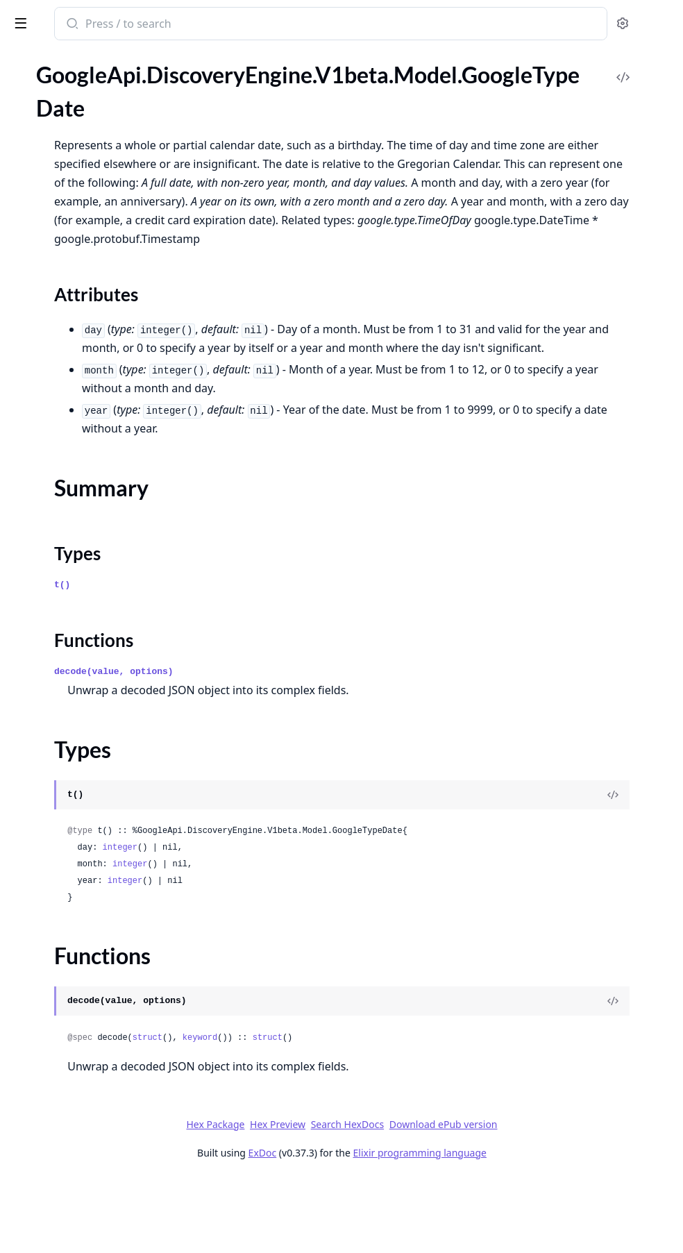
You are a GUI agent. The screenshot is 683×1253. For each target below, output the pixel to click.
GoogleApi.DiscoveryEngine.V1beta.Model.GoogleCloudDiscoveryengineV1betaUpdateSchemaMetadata (98, 827)
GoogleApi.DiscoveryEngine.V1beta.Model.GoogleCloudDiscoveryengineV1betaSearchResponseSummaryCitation (98, 209)
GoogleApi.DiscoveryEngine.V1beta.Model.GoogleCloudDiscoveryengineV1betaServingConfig (98, 340)
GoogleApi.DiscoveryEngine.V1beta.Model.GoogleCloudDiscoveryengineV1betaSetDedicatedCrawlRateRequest (98, 453)
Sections (44, 1114)
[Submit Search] (267, 25)
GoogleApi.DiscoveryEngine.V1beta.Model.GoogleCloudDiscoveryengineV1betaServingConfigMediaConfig (98, 378)
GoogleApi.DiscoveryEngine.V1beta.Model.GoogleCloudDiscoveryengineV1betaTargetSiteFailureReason (98, 621)
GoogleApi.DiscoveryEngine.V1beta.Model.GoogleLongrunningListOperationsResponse (98, 940)
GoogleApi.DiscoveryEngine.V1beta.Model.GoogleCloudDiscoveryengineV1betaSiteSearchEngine (98, 509)
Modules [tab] (84, 76)
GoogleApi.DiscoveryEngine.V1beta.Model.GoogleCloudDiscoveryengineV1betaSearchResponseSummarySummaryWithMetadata (98, 321)
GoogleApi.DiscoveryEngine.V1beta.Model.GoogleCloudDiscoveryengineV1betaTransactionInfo (98, 752)
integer (315, 922)
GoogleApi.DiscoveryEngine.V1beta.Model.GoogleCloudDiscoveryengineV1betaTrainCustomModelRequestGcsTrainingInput (98, 715)
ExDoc (366, 1227)
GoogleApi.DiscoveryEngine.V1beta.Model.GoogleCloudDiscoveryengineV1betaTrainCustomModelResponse (98, 734)
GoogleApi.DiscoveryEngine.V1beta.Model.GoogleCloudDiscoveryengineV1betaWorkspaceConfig (98, 902)
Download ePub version (547, 1198)
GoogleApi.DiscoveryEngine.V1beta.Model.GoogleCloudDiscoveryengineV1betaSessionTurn (98, 415)
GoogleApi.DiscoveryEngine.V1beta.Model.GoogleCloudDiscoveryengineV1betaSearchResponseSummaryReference (98, 265)
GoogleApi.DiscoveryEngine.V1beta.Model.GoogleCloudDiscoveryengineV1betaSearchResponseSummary (98, 153)
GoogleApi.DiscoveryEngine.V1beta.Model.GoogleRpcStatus (98, 1071)
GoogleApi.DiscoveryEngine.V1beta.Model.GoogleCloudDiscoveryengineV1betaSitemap (98, 546)
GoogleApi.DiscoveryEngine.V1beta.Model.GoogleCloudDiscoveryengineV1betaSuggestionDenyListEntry (98, 584)
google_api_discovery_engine (90, 25)
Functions (48, 1164)
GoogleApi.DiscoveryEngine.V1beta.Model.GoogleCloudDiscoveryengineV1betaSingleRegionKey (98, 490)
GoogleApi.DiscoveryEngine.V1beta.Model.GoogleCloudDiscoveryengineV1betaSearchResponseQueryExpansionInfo (98, 96)
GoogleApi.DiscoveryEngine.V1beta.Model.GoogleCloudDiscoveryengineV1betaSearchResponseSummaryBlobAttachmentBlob (98, 190)
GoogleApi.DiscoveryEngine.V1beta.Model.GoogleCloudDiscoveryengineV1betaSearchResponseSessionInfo (98, 134)
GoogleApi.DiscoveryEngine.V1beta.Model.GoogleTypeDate (98, 1090)
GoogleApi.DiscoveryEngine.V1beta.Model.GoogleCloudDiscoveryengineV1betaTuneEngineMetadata (98, 771)
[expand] (194, 99)
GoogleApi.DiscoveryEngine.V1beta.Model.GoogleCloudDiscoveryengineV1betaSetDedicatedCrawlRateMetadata (98, 434)
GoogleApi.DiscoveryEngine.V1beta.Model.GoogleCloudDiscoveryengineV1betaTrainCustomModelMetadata (98, 677)
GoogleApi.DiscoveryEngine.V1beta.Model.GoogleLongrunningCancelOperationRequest (98, 921)
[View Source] (625, 869)
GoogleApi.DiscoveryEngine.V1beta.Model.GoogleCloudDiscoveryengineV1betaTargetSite (98, 602)
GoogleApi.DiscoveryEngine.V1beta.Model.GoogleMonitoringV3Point (98, 977)
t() (258, 659)
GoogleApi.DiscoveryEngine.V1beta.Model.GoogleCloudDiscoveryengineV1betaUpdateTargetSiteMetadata (98, 846)
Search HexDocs (450, 1198)
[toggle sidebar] (190, 22)
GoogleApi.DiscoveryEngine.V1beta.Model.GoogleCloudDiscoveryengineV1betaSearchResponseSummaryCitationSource (98, 246)
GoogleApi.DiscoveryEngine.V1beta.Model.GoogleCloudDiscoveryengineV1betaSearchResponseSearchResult (98, 115)
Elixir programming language (523, 1227)
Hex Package (319, 1198)
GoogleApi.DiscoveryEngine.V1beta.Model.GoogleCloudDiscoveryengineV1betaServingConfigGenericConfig (98, 359)
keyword (395, 1112)
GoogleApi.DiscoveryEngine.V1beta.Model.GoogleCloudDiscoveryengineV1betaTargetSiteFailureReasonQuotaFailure (98, 640)
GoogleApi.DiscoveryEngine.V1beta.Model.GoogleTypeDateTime (98, 1189)
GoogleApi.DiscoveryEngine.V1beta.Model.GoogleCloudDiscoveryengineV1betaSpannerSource (98, 565)
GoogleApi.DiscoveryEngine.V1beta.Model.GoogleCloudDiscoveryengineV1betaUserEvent (98, 865)
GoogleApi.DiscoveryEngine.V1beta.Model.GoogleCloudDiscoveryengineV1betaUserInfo (98, 884)
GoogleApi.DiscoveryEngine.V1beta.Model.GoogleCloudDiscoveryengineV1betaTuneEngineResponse (98, 809)
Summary (46, 1131)
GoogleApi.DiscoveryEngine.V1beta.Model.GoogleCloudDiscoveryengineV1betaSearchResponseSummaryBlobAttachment (98, 171)
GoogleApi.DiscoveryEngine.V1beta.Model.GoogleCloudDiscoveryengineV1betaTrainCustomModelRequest (98, 696)
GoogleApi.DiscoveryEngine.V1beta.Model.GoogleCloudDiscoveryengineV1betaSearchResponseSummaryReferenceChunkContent (98, 284)
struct (343, 1112)
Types (38, 1147)
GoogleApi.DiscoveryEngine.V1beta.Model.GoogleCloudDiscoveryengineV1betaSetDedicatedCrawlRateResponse (98, 471)
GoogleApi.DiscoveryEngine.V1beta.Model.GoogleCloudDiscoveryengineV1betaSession (98, 396)
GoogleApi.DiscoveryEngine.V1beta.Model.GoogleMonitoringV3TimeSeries (98, 1015)
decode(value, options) (309, 746)
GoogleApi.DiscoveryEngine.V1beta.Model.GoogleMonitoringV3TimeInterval (98, 996)
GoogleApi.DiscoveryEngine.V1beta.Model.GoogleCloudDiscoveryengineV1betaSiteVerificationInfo (98, 528)
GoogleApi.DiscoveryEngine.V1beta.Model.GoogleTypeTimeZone (98, 1208)
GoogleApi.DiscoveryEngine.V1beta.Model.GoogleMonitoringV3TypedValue (98, 1034)
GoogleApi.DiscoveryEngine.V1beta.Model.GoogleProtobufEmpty (98, 1052)
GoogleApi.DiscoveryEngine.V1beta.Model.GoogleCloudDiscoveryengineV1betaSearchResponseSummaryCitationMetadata (98, 228)
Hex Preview (382, 1198)
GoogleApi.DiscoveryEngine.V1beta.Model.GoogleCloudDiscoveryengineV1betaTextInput (98, 659)
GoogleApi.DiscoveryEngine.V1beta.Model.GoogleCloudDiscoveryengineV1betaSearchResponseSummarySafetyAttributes (98, 303)
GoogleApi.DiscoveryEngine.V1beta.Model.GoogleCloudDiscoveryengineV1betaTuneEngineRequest (98, 790)
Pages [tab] (25, 76)
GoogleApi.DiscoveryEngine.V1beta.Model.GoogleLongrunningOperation (98, 959)
